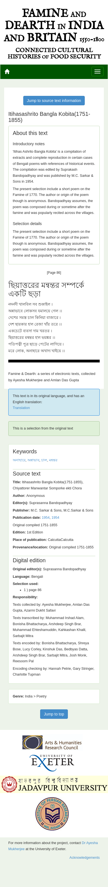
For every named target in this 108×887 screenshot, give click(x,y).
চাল (44, 460)
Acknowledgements (85, 858)
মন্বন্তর (53, 460)
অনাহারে (19, 460)
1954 (46, 518)
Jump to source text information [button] (54, 100)
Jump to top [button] (54, 714)
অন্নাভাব (33, 460)
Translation (21, 408)
